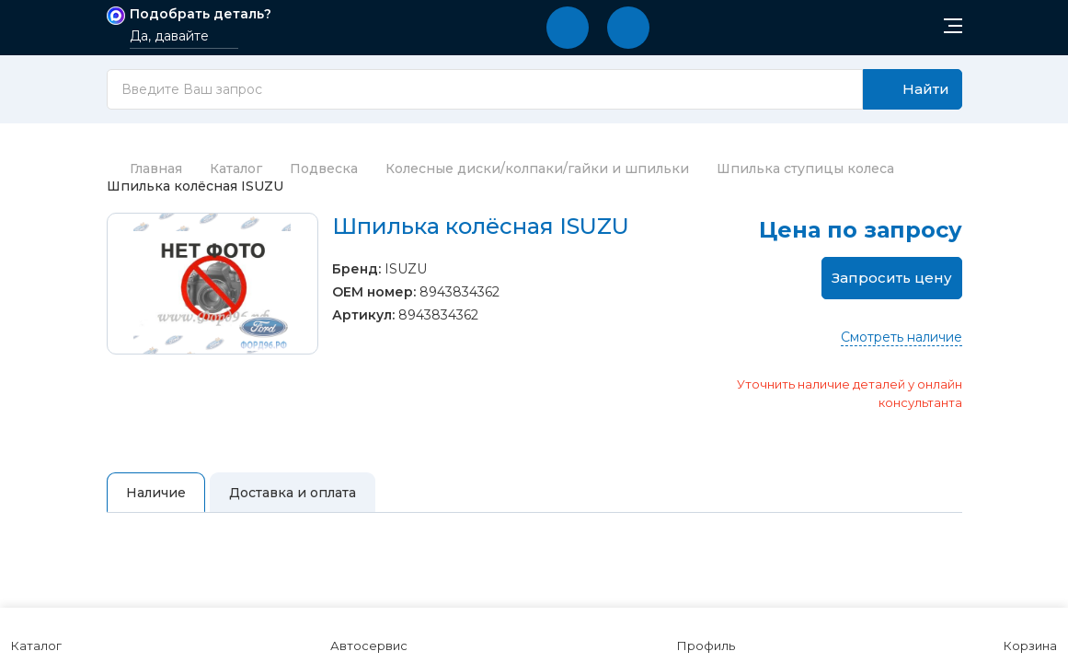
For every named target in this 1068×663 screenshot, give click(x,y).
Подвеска (324, 168)
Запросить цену (892, 277)
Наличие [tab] (156, 492)
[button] (567, 27)
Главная (144, 168)
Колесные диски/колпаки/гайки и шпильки (537, 168)
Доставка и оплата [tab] (292, 492)
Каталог (236, 168)
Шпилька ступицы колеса (805, 168)
